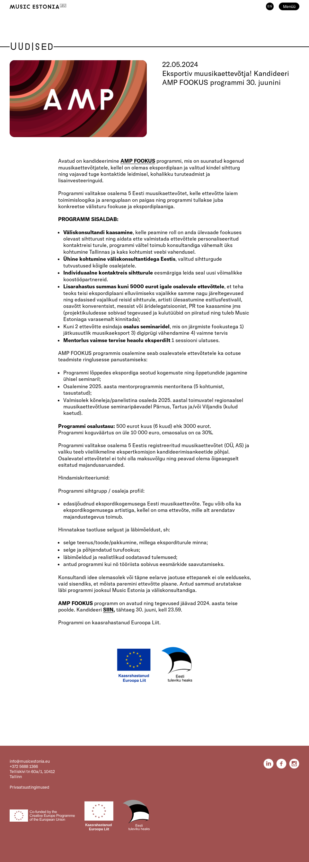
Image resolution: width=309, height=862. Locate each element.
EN (269, 6)
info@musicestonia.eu (30, 761)
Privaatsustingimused (29, 787)
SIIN (108, 609)
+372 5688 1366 (24, 766)
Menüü (289, 6)
